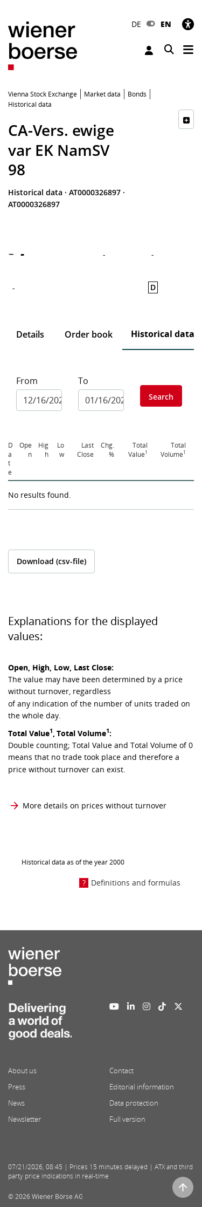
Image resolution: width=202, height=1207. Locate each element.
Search (161, 397)
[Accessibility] (188, 24)
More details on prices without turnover (94, 805)
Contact (121, 1070)
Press (16, 1087)
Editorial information (141, 1087)
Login (149, 50)
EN (166, 24)
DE (136, 24)
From (27, 381)
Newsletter (24, 1119)
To (83, 381)
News (16, 1103)
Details (30, 334)
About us (22, 1070)
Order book (89, 334)
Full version (127, 1119)
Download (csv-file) (51, 561)
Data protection (133, 1103)
